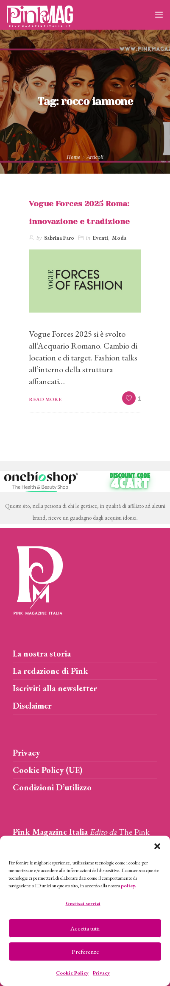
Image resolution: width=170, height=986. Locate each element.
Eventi (100, 237)
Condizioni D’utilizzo (52, 787)
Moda (119, 237)
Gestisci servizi (83, 903)
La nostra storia (42, 653)
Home (74, 157)
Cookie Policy (72, 972)
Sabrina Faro (59, 237)
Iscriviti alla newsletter (55, 688)
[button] (157, 846)
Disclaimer (32, 705)
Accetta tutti (85, 928)
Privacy (101, 972)
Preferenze (85, 951)
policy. (128, 885)
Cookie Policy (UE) (48, 770)
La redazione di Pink (50, 670)
